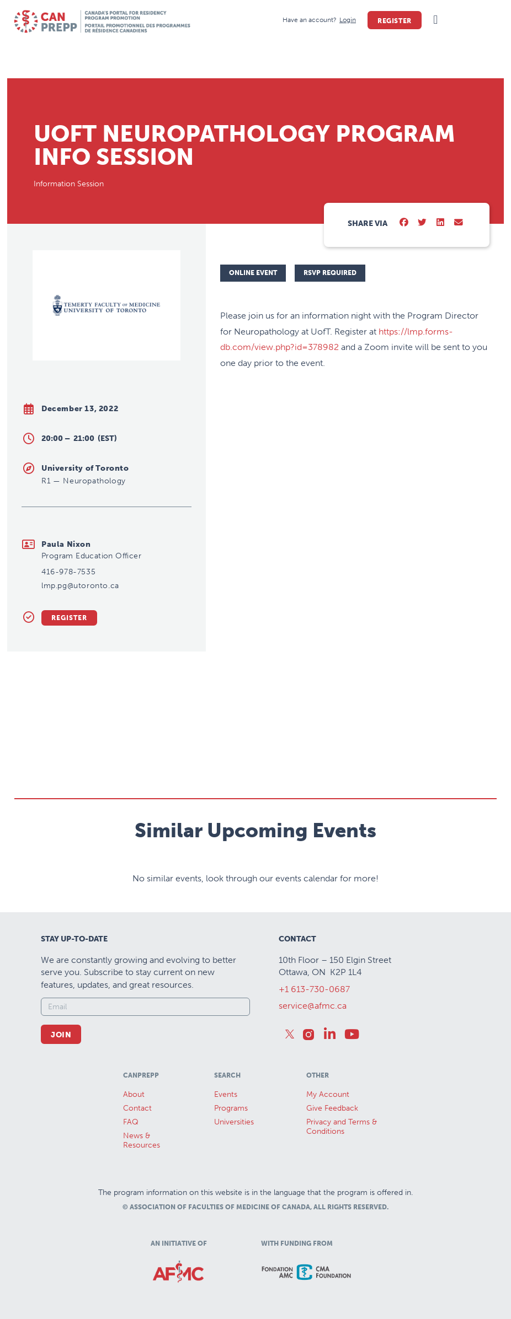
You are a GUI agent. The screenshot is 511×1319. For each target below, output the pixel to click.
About (134, 1094)
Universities (234, 1122)
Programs (231, 1108)
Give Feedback (332, 1108)
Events (225, 1094)
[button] (435, 20)
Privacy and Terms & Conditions (341, 1126)
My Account (327, 1094)
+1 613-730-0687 (314, 989)
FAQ (131, 1122)
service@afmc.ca (313, 1005)
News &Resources (141, 1140)
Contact (137, 1108)
